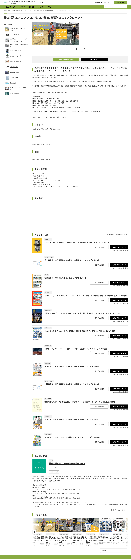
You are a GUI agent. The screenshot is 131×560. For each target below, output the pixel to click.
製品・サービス (10, 7)
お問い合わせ (120, 2)
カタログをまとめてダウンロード (117, 234)
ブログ (49, 7)
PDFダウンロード (94, 60)
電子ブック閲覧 (99, 247)
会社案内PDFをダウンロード (103, 2)
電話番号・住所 (54, 472)
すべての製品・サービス (11, 24)
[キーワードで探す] (124, 7)
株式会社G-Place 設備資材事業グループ (67, 463)
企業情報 (31, 7)
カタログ (22, 7)
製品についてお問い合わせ (66, 60)
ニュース (40, 7)
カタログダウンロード (119, 247)
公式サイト (12, 3)
